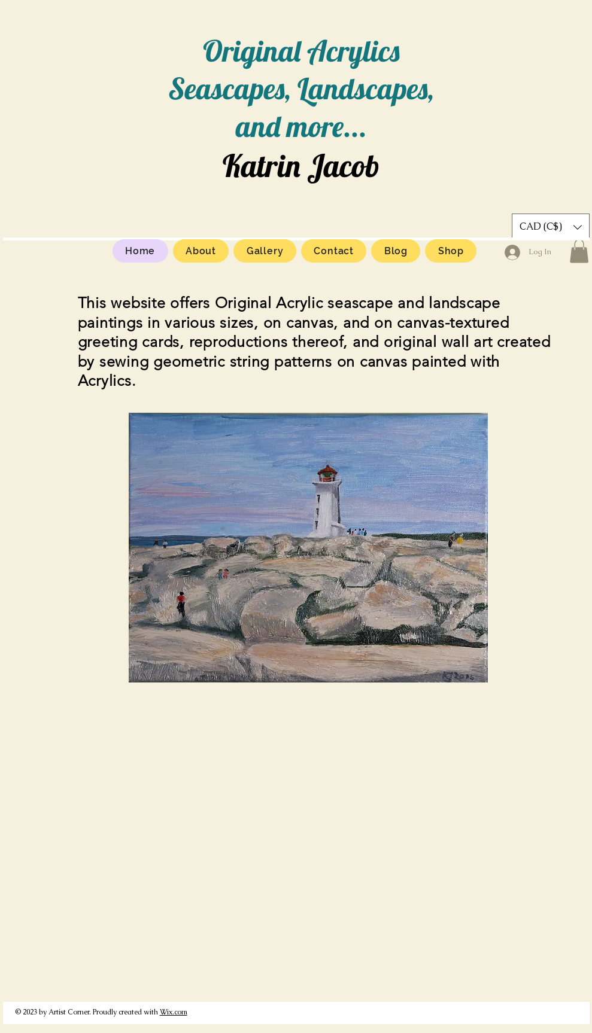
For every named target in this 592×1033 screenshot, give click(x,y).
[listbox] (551, 227)
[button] (579, 251)
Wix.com (173, 1012)
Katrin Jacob (301, 165)
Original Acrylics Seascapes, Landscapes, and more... (301, 88)
